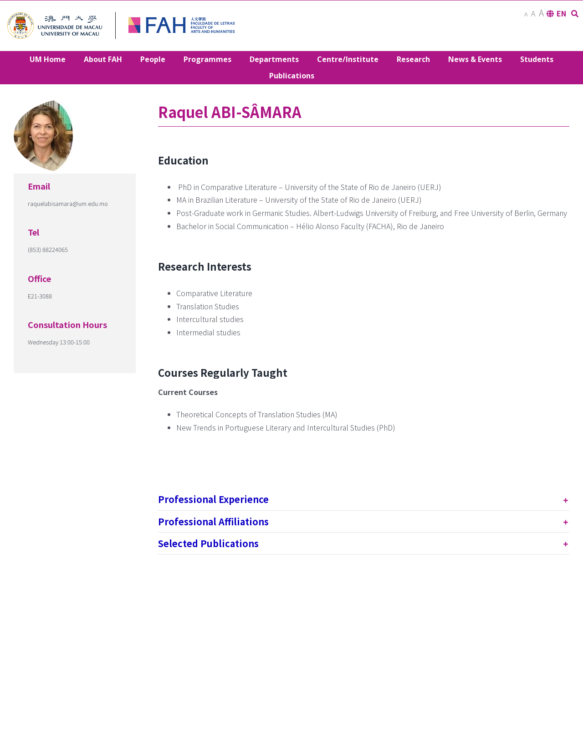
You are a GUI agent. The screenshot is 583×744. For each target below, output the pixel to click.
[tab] (363, 499)
